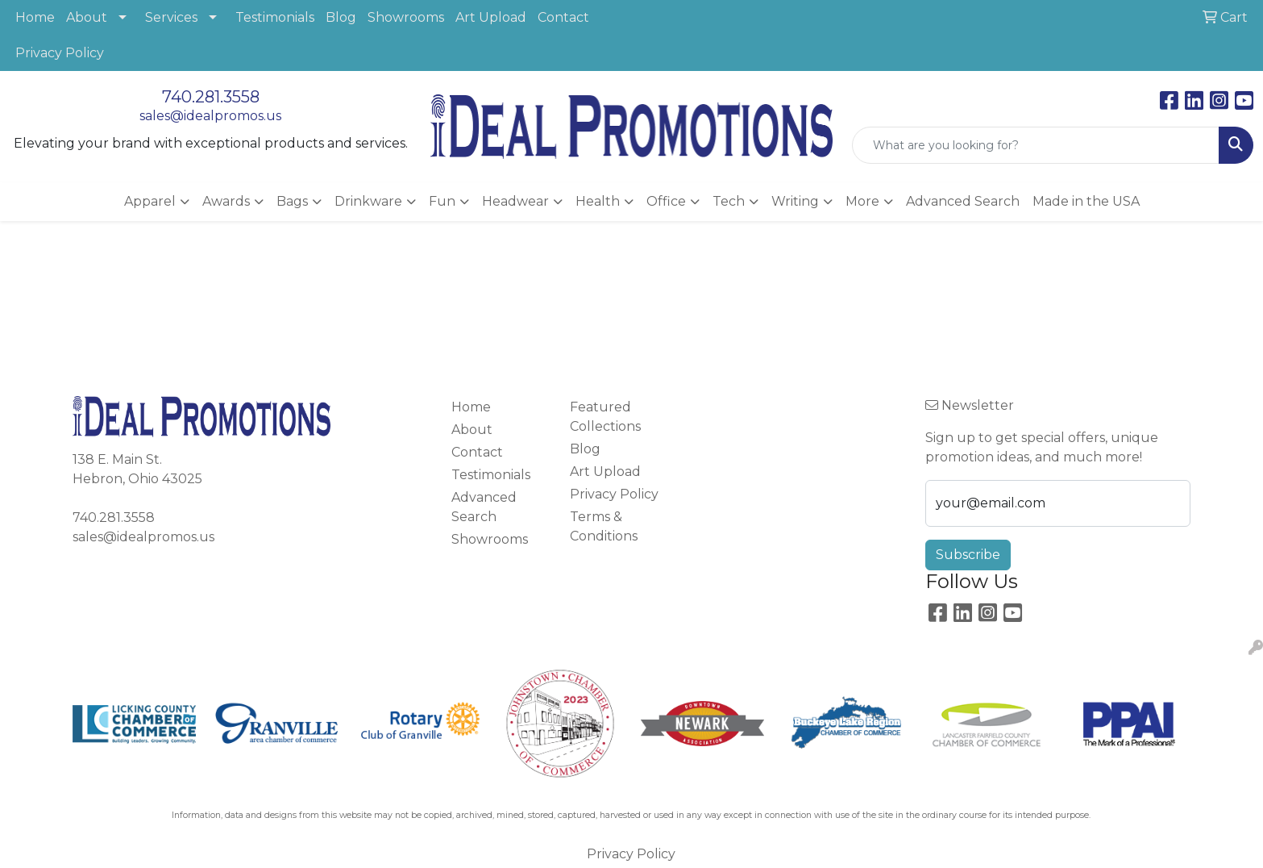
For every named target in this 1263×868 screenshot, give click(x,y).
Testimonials (274, 17)
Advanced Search (963, 201)
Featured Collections (605, 416)
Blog (341, 17)
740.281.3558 (211, 96)
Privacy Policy (59, 53)
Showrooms (406, 17)
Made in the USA (1086, 201)
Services (171, 17)
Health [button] (597, 201)
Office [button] (666, 201)
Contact (563, 17)
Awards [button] (226, 201)
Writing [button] (795, 201)
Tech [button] (729, 201)
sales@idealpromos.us (210, 115)
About (86, 17)
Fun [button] (442, 201)
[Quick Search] (1035, 145)
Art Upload (490, 17)
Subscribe (968, 554)
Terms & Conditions (604, 526)
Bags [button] (292, 201)
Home (35, 17)
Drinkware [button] (368, 201)
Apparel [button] (150, 201)
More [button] (862, 201)
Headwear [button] (515, 201)
